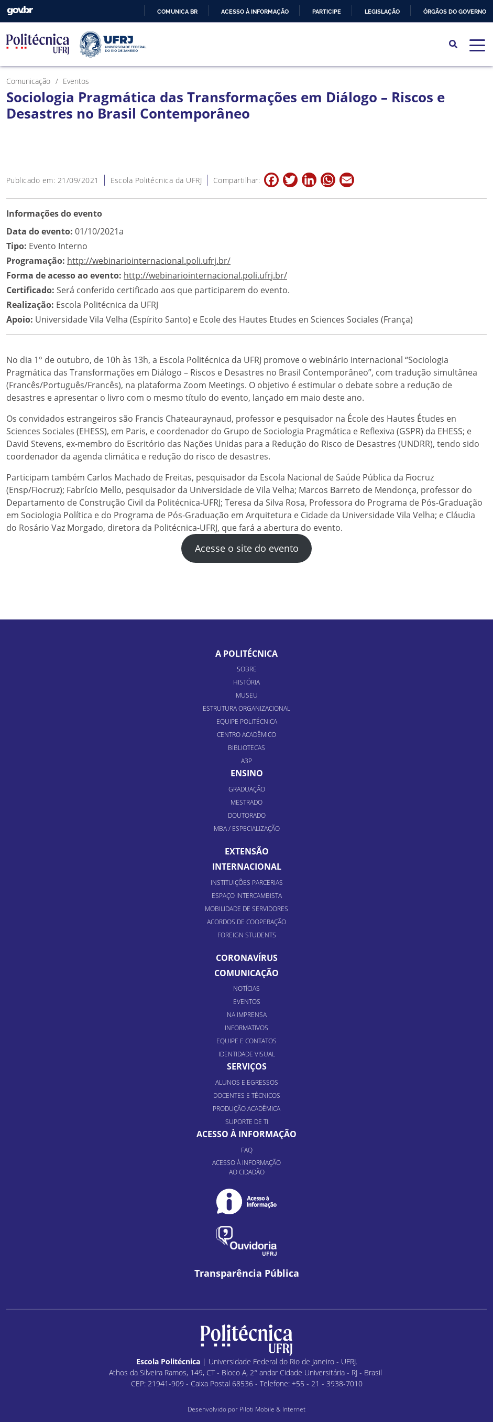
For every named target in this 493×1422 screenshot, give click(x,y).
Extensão (247, 851)
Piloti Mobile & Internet (272, 1409)
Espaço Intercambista (247, 895)
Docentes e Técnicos (246, 1095)
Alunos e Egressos (246, 1082)
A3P (246, 760)
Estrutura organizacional (246, 708)
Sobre (247, 669)
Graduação (246, 789)
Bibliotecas (246, 747)
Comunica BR (177, 11)
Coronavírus (247, 958)
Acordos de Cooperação (246, 921)
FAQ (247, 1150)
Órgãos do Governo (454, 11)
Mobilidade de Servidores (246, 908)
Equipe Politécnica (246, 721)
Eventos (246, 1001)
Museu (247, 695)
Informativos (246, 1027)
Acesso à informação (255, 11)
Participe (326, 11)
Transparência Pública (246, 1273)
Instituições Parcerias (247, 882)
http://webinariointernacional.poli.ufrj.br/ (149, 260)
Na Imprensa (247, 1014)
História (246, 682)
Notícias (246, 988)
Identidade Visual (246, 1054)
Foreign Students (246, 935)
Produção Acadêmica (246, 1108)
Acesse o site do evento (247, 548)
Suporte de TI (246, 1121)
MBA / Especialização (247, 828)
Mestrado (246, 802)
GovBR (20, 11)
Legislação (382, 11)
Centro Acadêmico (246, 734)
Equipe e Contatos (246, 1040)
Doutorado (247, 815)
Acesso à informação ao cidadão (246, 1167)
